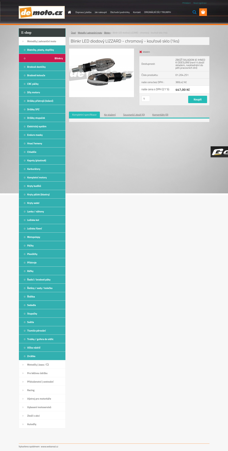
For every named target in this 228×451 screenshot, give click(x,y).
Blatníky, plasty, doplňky (40, 50)
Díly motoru (33, 92)
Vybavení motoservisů (39, 407)
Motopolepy (33, 237)
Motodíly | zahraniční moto (41, 41)
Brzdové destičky (36, 67)
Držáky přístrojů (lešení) (40, 101)
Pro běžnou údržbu (37, 373)
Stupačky (32, 314)
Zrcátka (31, 356)
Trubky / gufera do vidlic (40, 339)
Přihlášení (186, 3)
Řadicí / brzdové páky (39, 279)
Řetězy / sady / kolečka (40, 288)
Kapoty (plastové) (36, 160)
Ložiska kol (33, 220)
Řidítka (31, 296)
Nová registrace (199, 3)
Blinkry (59, 58)
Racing (31, 390)
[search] (194, 12)
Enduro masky (35, 135)
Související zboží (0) (134, 115)
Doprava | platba (83, 12)
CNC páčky (33, 84)
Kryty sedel (33, 203)
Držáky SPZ (33, 109)
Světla (30, 322)
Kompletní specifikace (84, 115)
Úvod (73, 32)
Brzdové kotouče (36, 75)
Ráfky (30, 271)
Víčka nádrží (33, 348)
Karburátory (33, 169)
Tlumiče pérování (36, 331)
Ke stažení (110, 115)
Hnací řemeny (34, 143)
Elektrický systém (37, 126)
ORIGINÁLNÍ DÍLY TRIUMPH (157, 12)
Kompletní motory (37, 177)
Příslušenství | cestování (40, 382)
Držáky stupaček (36, 118)
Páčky (30, 245)
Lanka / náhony (35, 211)
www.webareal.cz (49, 446)
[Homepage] (69, 12)
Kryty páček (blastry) (38, 194)
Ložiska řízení (34, 228)
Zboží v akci (33, 416)
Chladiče (31, 152)
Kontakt (137, 12)
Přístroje (32, 262)
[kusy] (146, 99)
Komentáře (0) (160, 115)
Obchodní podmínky (120, 12)
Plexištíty (32, 254)
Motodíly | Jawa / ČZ (38, 365)
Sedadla (31, 305)
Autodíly (31, 424)
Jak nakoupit (101, 12)
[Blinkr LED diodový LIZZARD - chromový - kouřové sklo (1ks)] (101, 50)
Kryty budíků (34, 186)
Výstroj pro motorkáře (39, 399)
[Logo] (42, 12)
